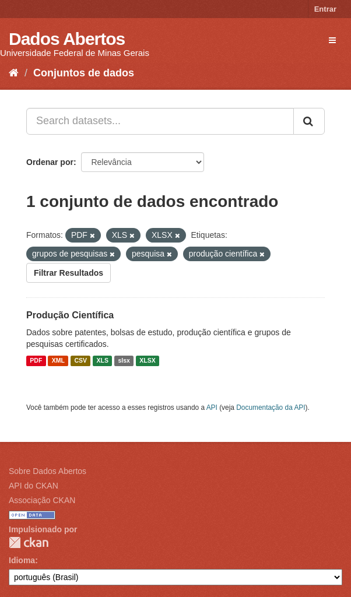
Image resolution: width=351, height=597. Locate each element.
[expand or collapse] (332, 40)
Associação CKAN (42, 500)
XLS (102, 360)
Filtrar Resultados (68, 273)
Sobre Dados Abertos (47, 471)
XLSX (147, 360)
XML (58, 360)
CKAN (28, 542)
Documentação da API (270, 407)
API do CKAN (33, 485)
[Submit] (309, 121)
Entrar (325, 9)
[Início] (14, 73)
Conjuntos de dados (83, 73)
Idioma (22, 560)
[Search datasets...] (160, 121)
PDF (36, 360)
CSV (80, 360)
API (211, 407)
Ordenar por (49, 162)
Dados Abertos (67, 38)
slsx (123, 360)
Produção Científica (70, 315)
